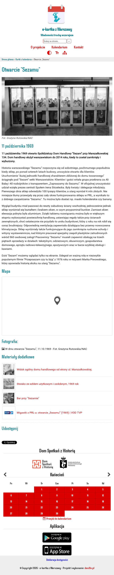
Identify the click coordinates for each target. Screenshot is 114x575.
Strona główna (8, 59)
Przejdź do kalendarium (57, 518)
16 (57, 501)
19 (103, 501)
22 (42, 507)
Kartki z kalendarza (24, 59)
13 (11, 501)
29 (42, 513)
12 (103, 495)
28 (26, 513)
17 (72, 501)
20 (11, 507)
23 (57, 507)
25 (88, 507)
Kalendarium (59, 47)
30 (57, 513)
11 (87, 495)
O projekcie (38, 47)
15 (41, 501)
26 (103, 507)
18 (87, 501)
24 (72, 507)
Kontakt (78, 47)
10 (72, 495)
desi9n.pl (89, 568)
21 (26, 507)
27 (11, 513)
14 (26, 501)
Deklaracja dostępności (57, 559)
